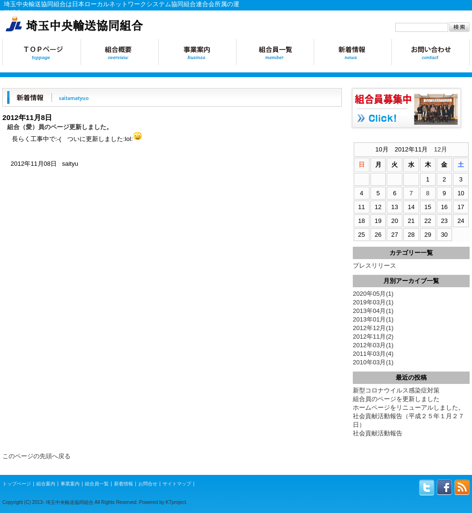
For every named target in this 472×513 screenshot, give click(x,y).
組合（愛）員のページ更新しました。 (60, 127)
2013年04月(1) (373, 310)
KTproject (175, 502)
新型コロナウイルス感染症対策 (396, 390)
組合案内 (45, 483)
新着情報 (352, 52)
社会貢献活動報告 (377, 433)
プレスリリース (374, 265)
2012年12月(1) (373, 328)
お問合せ (430, 52)
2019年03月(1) (373, 302)
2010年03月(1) (373, 362)
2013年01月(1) (373, 319)
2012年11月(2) (373, 336)
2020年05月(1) (373, 293)
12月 (440, 149)
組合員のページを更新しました (396, 398)
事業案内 (197, 52)
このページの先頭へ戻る (36, 456)
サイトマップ (177, 483)
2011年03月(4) (373, 353)
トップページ (41, 52)
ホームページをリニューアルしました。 (408, 407)
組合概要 (119, 52)
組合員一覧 (275, 52)
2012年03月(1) (373, 345)
